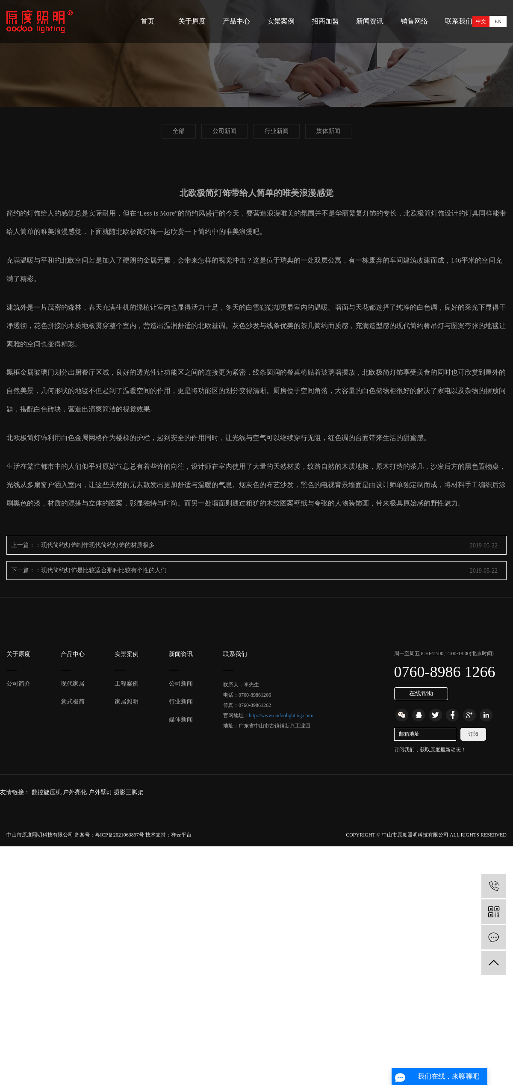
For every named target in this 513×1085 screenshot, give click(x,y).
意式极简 (73, 701)
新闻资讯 (369, 21)
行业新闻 (277, 131)
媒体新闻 (328, 131)
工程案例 (127, 683)
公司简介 (18, 683)
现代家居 (73, 683)
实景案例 (281, 21)
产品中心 (236, 21)
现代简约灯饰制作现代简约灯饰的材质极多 (98, 545)
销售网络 (414, 21)
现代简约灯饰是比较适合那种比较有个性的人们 (104, 570)
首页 (147, 21)
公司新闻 (224, 131)
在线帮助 (421, 693)
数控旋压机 (47, 792)
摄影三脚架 (129, 792)
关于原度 (192, 21)
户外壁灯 (101, 792)
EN (498, 21)
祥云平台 (181, 835)
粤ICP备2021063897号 (119, 835)
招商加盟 (325, 21)
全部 (179, 131)
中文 (481, 21)
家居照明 (127, 701)
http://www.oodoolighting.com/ (281, 715)
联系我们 (458, 21)
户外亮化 (75, 792)
